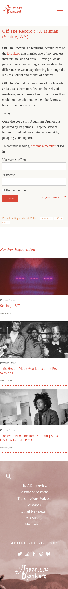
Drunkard (14, 53)
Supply (54, 542)
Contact (42, 542)
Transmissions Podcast (33, 498)
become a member (43, 146)
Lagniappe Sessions (34, 492)
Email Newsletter (34, 511)
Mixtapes (34, 505)
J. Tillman (46, 218)
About (31, 542)
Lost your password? (52, 197)
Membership (34, 524)
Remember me (16, 190)
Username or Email (15, 160)
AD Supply (34, 518)
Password (8, 175)
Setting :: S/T (10, 306)
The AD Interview (34, 486)
